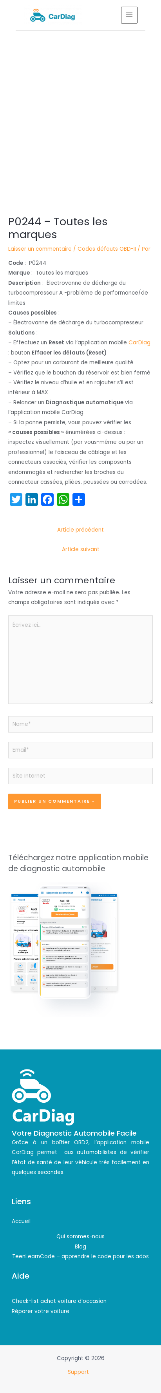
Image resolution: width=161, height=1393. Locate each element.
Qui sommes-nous (80, 1236)
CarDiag (139, 342)
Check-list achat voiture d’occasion (59, 1301)
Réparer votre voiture (40, 1311)
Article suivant (80, 549)
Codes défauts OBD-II (107, 249)
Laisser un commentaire (40, 249)
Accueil (21, 1221)
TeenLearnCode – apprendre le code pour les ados (80, 1256)
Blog (80, 1246)
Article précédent (80, 530)
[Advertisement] (80, 114)
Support (79, 1372)
